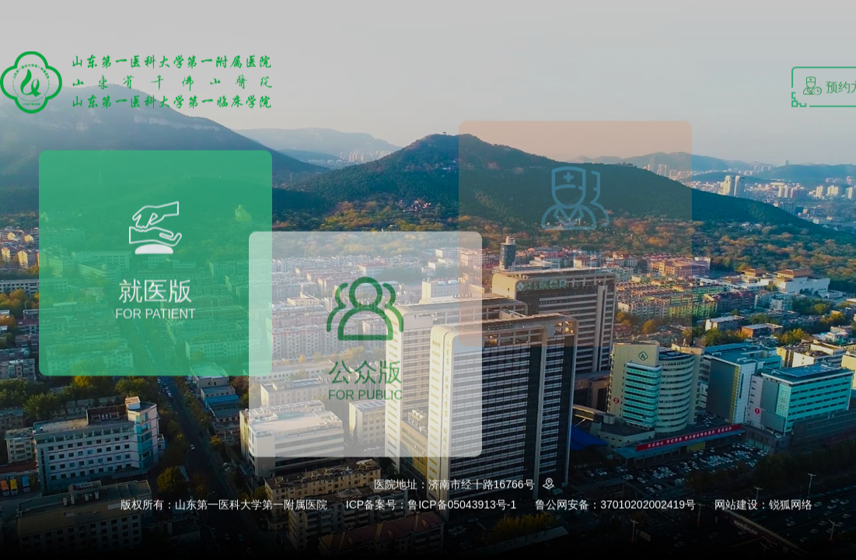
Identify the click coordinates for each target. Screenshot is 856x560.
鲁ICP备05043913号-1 (461, 505)
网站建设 (736, 505)
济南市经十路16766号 (494, 484)
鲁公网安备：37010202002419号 (615, 505)
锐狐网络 (790, 505)
